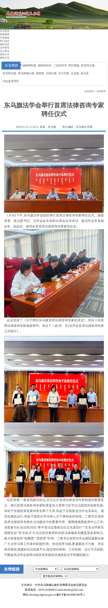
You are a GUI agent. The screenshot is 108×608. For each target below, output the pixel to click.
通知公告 (4, 57)
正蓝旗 (75, 73)
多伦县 (85, 73)
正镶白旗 (51, 73)
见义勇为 (4, 51)
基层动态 (4, 44)
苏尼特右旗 (9, 73)
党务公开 (4, 54)
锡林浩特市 (45, 65)
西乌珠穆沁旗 (26, 73)
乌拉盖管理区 (11, 81)
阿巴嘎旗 (73, 65)
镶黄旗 (40, 73)
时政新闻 (4, 34)
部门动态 (4, 41)
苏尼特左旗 (88, 65)
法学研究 (4, 47)
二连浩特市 (60, 65)
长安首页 (4, 31)
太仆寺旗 (63, 73)
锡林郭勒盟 (29, 65)
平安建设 (4, 37)
